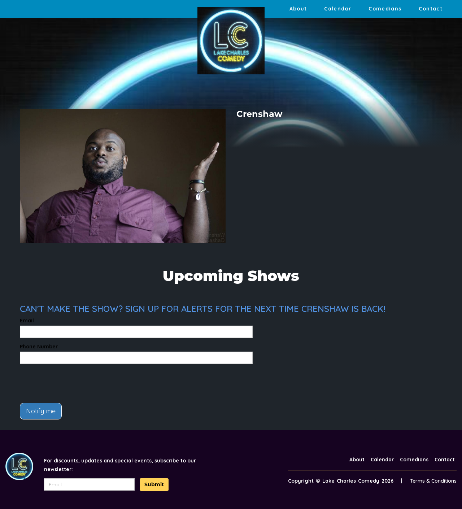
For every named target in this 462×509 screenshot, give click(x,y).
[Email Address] (89, 484)
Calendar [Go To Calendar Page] (337, 8)
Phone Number (39, 346)
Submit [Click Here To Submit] (154, 484)
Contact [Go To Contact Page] (431, 8)
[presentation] (75, 383)
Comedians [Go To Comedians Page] (385, 8)
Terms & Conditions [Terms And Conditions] (433, 481)
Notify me (41, 411)
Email (27, 320)
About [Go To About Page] (298, 8)
